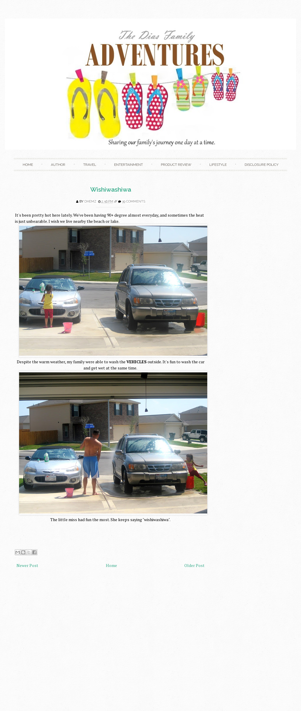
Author (58, 165)
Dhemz (90, 201)
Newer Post (27, 565)
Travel (89, 165)
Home (28, 165)
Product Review (176, 165)
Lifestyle (218, 165)
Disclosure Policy (261, 165)
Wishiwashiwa (110, 189)
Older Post (194, 565)
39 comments (133, 201)
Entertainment (128, 165)
